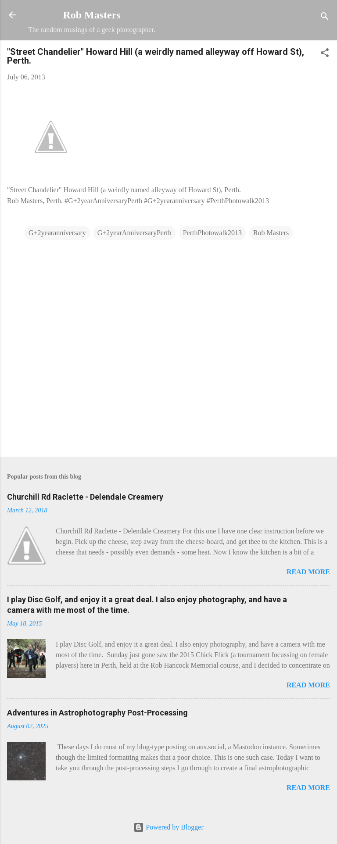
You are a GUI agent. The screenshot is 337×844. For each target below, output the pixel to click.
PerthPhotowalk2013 (212, 232)
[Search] (324, 17)
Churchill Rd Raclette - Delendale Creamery (85, 496)
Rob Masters (91, 15)
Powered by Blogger (168, 827)
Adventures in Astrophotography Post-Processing (97, 712)
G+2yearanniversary (57, 232)
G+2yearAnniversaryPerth (134, 232)
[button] (324, 54)
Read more (308, 572)
